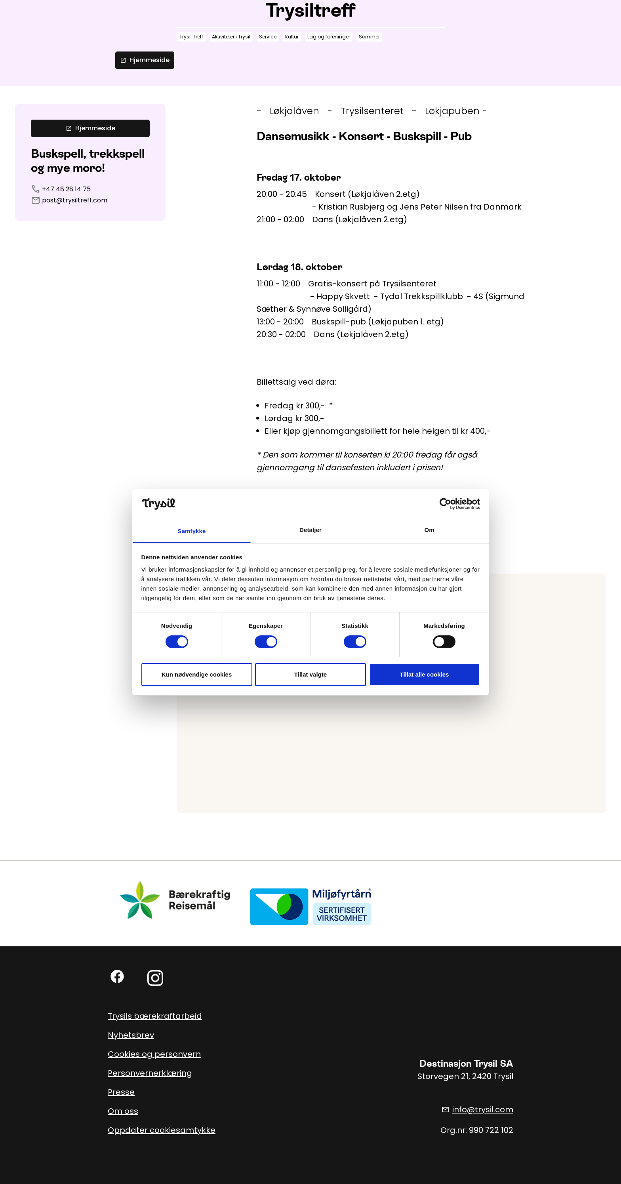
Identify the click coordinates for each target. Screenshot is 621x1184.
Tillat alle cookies (424, 674)
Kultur (292, 36)
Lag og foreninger (328, 36)
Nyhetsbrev (131, 1035)
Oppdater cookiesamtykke (161, 1130)
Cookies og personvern (154, 1054)
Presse (121, 1092)
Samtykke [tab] (192, 531)
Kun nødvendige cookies (197, 674)
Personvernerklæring (150, 1073)
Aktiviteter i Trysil (231, 36)
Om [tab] (429, 529)
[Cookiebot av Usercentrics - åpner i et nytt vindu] (445, 504)
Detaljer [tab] (310, 529)
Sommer (369, 36)
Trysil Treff (191, 36)
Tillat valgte (310, 674)
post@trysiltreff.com (74, 200)
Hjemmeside (145, 60)
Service (267, 36)
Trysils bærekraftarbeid (155, 1016)
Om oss (123, 1111)
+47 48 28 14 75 (66, 189)
